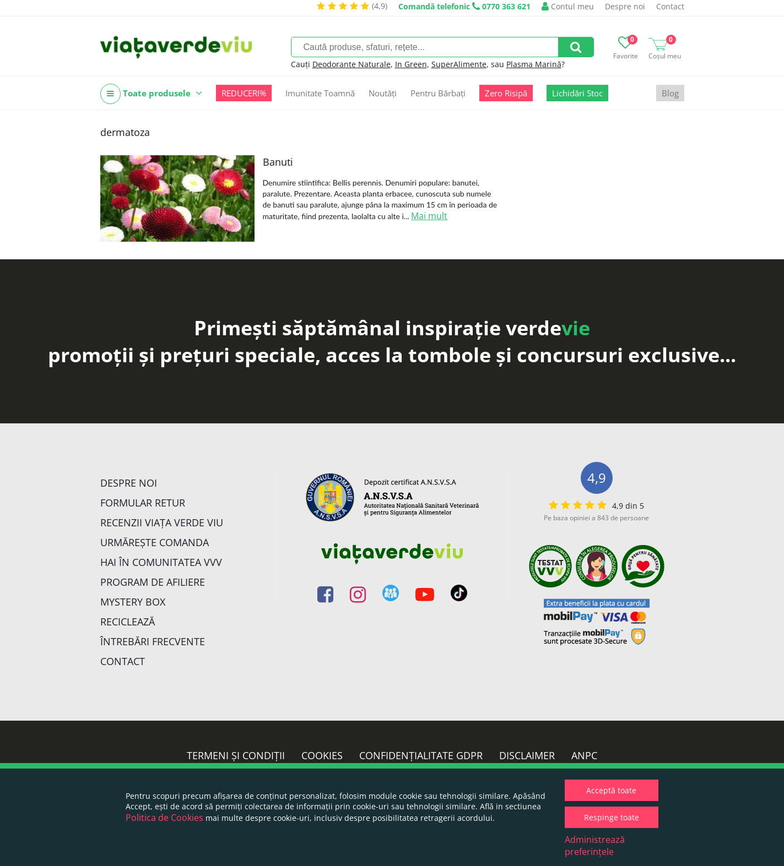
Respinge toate (611, 817)
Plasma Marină (533, 64)
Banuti (278, 161)
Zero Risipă (506, 93)
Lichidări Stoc (577, 93)
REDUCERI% (243, 93)
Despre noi (625, 6)
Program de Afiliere (152, 582)
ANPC (584, 755)
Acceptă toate (611, 790)
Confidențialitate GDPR (421, 755)
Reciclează (127, 621)
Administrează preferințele (595, 846)
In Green (411, 64)
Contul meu (568, 6)
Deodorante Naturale (351, 64)
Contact (670, 6)
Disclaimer (527, 755)
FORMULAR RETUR (142, 502)
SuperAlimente (458, 64)
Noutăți (383, 93)
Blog (670, 93)
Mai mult (429, 216)
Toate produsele (151, 94)
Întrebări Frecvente (152, 641)
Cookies (322, 755)
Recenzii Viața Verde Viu (161, 522)
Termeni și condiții (236, 755)
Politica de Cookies (164, 817)
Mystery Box (132, 601)
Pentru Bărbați (438, 93)
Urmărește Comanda (154, 542)
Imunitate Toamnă (320, 93)
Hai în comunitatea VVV (161, 562)
